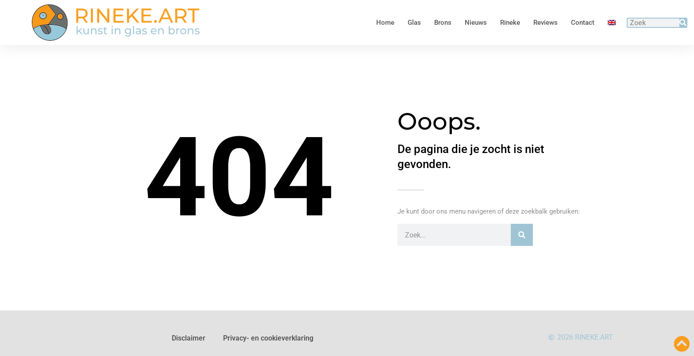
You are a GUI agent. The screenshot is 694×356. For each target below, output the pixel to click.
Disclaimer (188, 338)
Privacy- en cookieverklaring (268, 338)
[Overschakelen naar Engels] (611, 22)
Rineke (510, 23)
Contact (582, 23)
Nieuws (476, 23)
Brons (442, 23)
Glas (414, 23)
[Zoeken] (682, 23)
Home (385, 23)
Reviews (545, 23)
